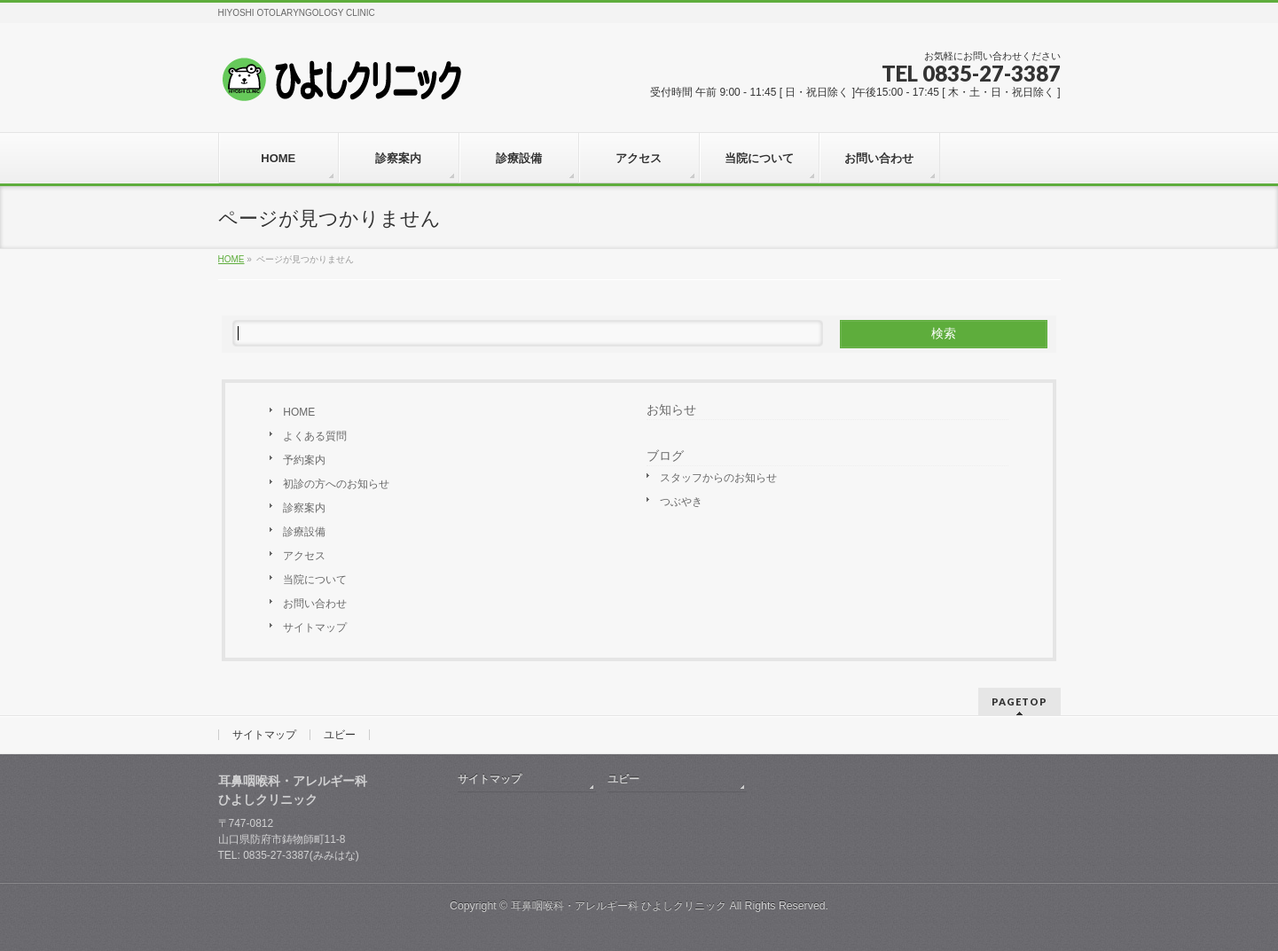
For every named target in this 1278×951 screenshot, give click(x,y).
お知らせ (671, 409)
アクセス (304, 556)
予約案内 (304, 460)
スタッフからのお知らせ (718, 478)
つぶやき (681, 501)
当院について (315, 579)
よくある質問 (315, 436)
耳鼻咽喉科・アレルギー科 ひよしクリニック (618, 906)
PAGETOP (1019, 701)
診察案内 (304, 508)
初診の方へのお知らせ (336, 484)
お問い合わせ (315, 603)
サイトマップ (315, 627)
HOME (299, 412)
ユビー (340, 734)
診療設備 (304, 532)
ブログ (665, 455)
